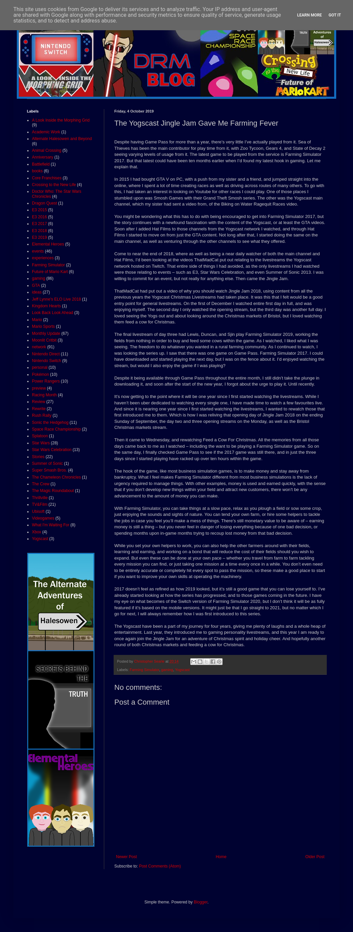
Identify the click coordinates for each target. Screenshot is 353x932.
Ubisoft (38, 511)
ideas (37, 292)
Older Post (314, 856)
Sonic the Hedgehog (50, 422)
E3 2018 (39, 230)
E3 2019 (39, 237)
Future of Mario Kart (50, 271)
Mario (37, 319)
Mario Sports (43, 326)
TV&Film (39, 504)
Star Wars (41, 443)
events (38, 251)
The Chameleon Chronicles (56, 477)
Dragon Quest (44, 203)
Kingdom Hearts (46, 306)
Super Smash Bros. (49, 470)
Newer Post (126, 856)
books (37, 171)
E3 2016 (39, 217)
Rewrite (39, 408)
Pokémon (40, 374)
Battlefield (41, 164)
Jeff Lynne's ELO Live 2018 (56, 299)
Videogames (43, 518)
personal (39, 367)
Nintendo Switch (46, 360)
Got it (334, 15)
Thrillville (40, 497)
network (39, 347)
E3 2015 (39, 210)
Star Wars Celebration (52, 449)
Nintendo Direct (46, 354)
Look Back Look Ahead (52, 312)
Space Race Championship (56, 429)
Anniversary (42, 157)
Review (38, 401)
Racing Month (44, 395)
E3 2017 (39, 223)
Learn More (309, 15)
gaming (167, 670)
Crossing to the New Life (54, 184)
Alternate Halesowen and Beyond (62, 138)
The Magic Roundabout (53, 490)
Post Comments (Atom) (160, 866)
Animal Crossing (46, 150)
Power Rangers (46, 381)
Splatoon (40, 436)
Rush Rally (41, 415)
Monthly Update (46, 333)
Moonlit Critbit (44, 340)
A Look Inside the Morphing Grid (60, 120)
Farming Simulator (144, 670)
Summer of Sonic (47, 463)
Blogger (200, 902)
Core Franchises (47, 178)
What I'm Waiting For (50, 525)
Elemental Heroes (48, 244)
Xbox (36, 532)
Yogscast (182, 670)
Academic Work (46, 132)
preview (39, 388)
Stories (38, 456)
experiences (43, 258)
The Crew (40, 484)
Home (221, 856)
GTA (36, 285)
